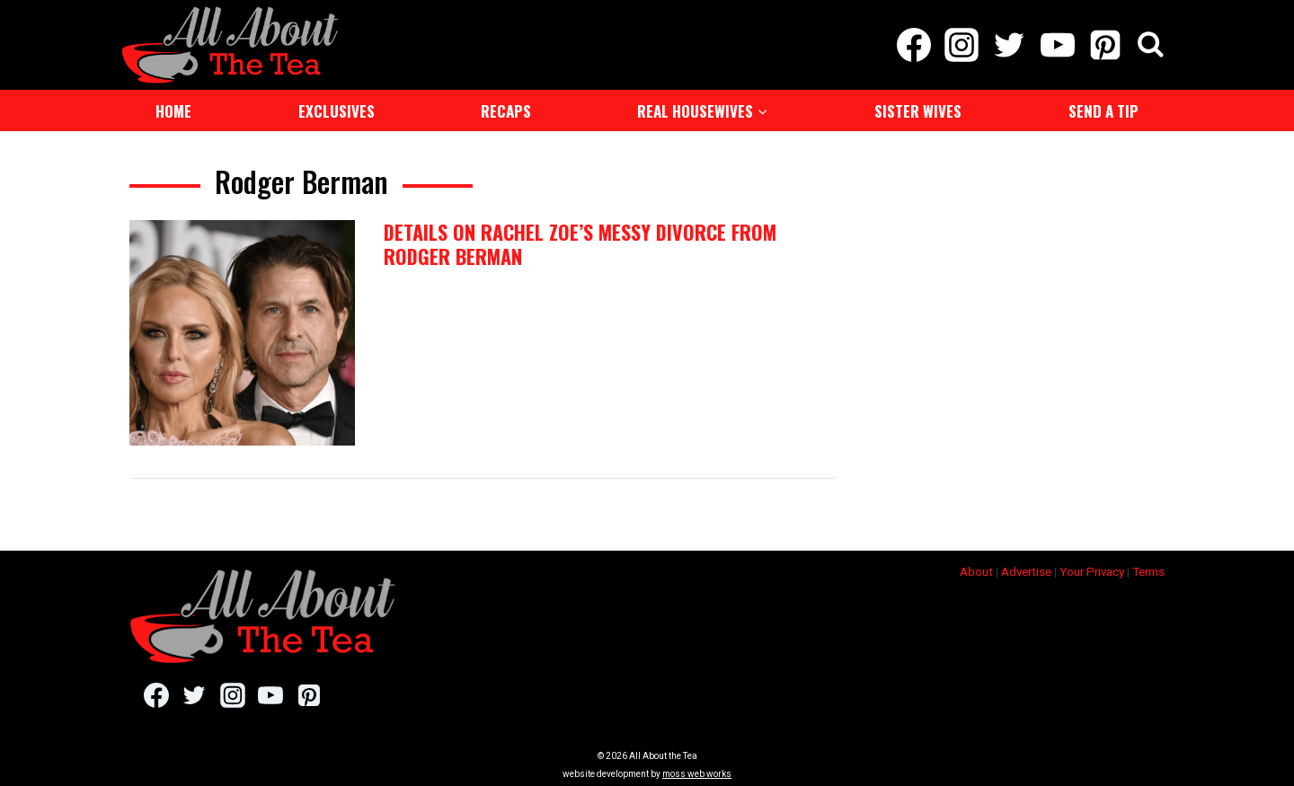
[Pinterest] (1105, 45)
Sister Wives (918, 111)
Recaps (506, 111)
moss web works (696, 769)
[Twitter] (1009, 45)
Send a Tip (1103, 111)
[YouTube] (1057, 45)
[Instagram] (962, 45)
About (976, 566)
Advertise (1026, 566)
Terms (1148, 566)
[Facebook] (913, 45)
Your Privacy (1091, 566)
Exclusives (336, 111)
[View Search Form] (1151, 45)
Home (173, 111)
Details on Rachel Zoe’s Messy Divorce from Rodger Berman (580, 243)
